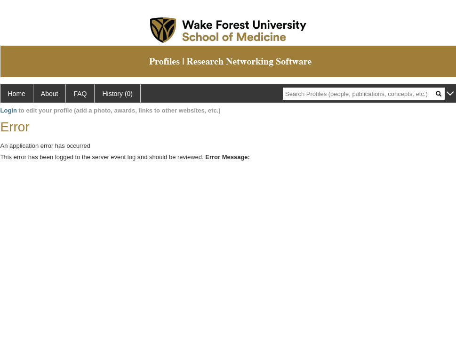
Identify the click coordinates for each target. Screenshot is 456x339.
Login (8, 110)
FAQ (80, 93)
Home (16, 93)
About (49, 93)
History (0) (117, 93)
